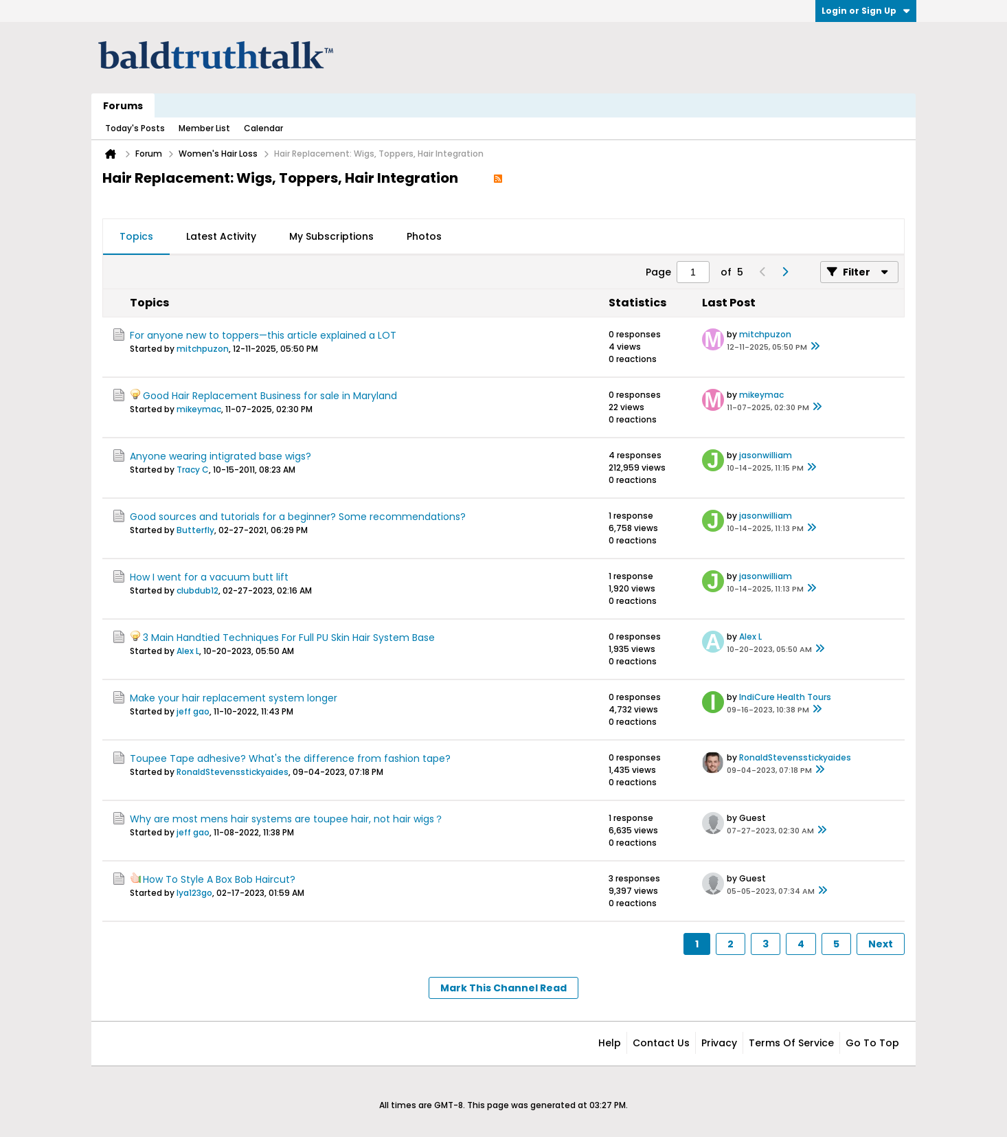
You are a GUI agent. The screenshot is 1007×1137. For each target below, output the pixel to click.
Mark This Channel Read (503, 988)
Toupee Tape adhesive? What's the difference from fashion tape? (290, 758)
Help (609, 1043)
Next (880, 944)
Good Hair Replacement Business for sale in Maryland (270, 396)
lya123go (194, 893)
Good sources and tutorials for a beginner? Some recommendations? (298, 517)
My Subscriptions (331, 236)
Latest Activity (221, 236)
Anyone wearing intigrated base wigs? (220, 456)
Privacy (719, 1043)
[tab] (136, 237)
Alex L (188, 651)
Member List (204, 128)
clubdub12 (197, 590)
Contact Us (661, 1043)
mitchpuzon (203, 348)
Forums (123, 106)
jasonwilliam (765, 455)
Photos (424, 236)
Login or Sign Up (866, 10)
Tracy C (193, 469)
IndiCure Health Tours (785, 697)
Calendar (263, 128)
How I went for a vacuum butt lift (209, 577)
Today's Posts (135, 128)
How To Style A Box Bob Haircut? (219, 879)
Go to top (872, 1043)
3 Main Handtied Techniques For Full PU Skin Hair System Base (289, 637)
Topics (136, 236)
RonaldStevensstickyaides (232, 772)
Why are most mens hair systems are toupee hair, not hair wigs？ (287, 819)
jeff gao (193, 711)
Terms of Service (791, 1043)
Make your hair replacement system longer (233, 698)
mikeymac (199, 409)
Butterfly (195, 530)
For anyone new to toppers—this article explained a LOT (263, 335)
